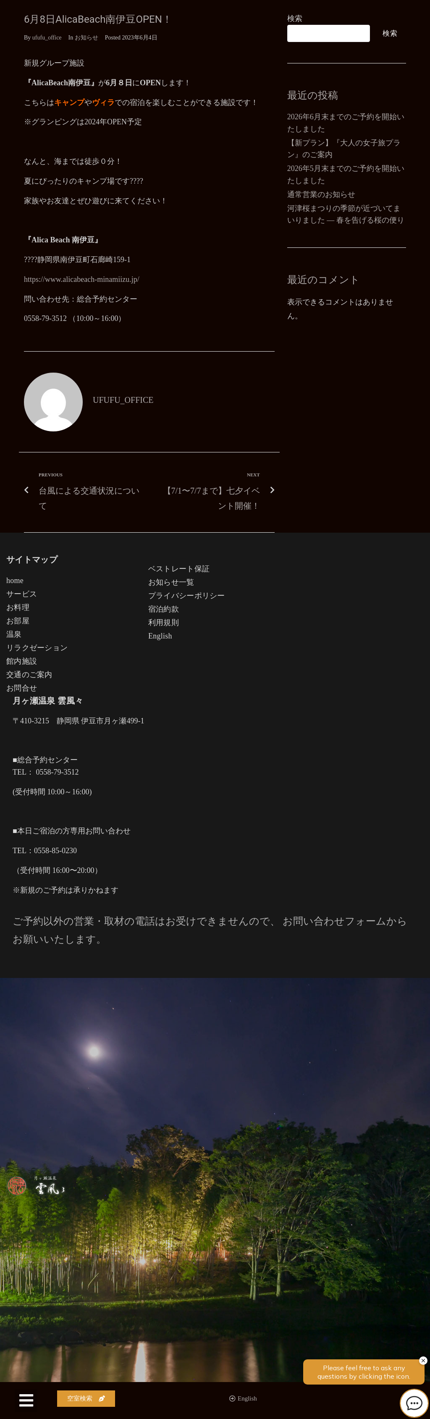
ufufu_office (47, 37)
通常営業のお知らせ (321, 194)
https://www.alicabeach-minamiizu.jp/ (81, 279)
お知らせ (86, 37)
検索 (294, 18)
